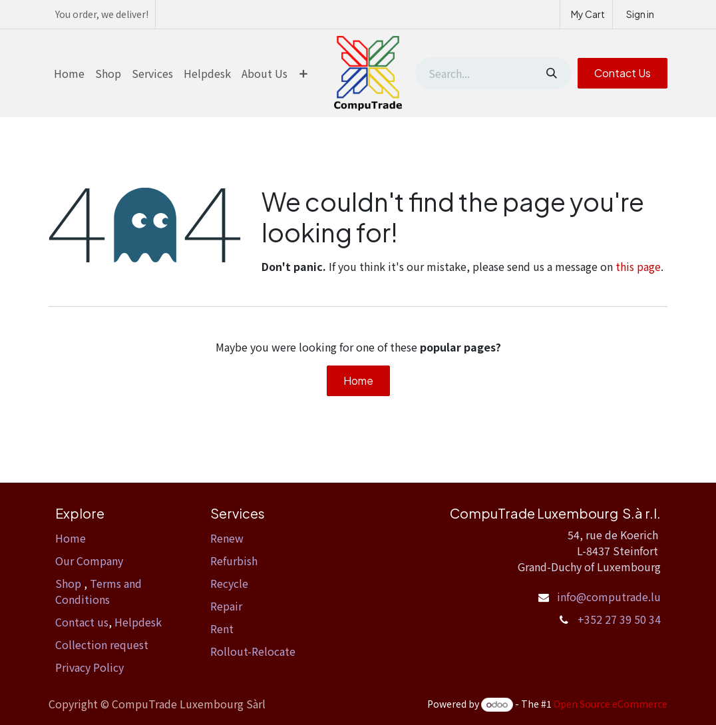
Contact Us (622, 73)
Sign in (640, 14)
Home (358, 380)
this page (638, 266)
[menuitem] (69, 73)
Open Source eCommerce (610, 703)
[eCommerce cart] (586, 14)
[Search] (550, 73)
